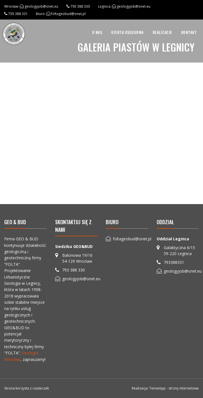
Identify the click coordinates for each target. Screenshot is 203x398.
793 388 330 (80, 6)
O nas (97, 32)
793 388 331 (18, 13)
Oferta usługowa (127, 32)
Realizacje (162, 32)
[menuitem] (97, 32)
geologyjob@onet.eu (41, 6)
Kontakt (189, 32)
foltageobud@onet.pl (68, 13)
